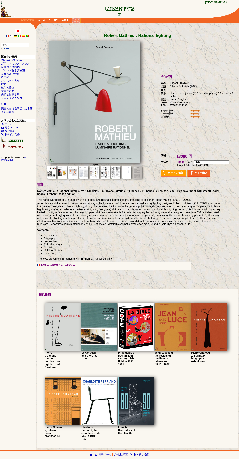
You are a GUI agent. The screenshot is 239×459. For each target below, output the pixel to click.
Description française (56, 265)
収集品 (5, 77)
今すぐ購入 (198, 173)
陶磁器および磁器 (11, 60)
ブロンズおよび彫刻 (13, 70)
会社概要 (8, 130)
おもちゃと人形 (10, 80)
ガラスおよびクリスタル (15, 63)
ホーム (7, 124)
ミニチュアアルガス (13, 97)
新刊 (56, 20)
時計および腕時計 (11, 67)
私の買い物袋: (217, 2)
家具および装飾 (10, 73)
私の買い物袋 (10, 134)
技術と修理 (7, 87)
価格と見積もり (10, 94)
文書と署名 (7, 91)
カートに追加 (173, 173)
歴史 (3, 84)
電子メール (9, 127)
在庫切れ (66, 20)
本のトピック (44, 20)
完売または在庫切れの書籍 (17, 108)
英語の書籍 (7, 111)
